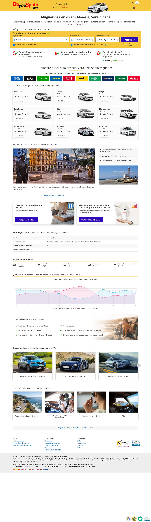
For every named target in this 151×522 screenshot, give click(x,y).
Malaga (42, 460)
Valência (135, 460)
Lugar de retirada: (19, 36)
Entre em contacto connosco (22, 445)
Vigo (21, 462)
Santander (87, 460)
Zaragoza (26, 462)
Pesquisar (129, 39)
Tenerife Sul (127, 460)
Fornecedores (82, 443)
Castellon (57, 458)
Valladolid (16, 462)
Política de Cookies (51, 445)
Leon (25, 460)
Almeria (21, 458)
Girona (93, 458)
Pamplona (66, 460)
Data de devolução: (102, 36)
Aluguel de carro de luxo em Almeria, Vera (115, 161)
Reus (71, 460)
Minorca (53, 460)
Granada (108, 458)
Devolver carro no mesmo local (26, 45)
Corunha (64, 458)
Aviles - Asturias (29, 458)
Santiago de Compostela (99, 460)
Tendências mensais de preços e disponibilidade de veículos (75, 279)
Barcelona (45, 458)
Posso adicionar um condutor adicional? (115, 156)
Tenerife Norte (118, 460)
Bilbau (51, 458)
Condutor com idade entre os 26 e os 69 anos (90, 45)
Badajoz (38, 458)
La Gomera (124, 458)
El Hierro (70, 458)
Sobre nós (48, 441)
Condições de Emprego (53, 450)
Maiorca (36, 460)
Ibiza (113, 458)
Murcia (60, 460)
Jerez (118, 458)
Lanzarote (20, 460)
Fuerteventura (79, 458)
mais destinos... (35, 462)
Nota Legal (48, 447)
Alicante (15, 458)
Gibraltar (87, 458)
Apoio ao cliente (18, 441)
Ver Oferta (19, 101)
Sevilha (110, 460)
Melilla (48, 460)
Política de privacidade (52, 443)
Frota (79, 441)
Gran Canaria (100, 458)
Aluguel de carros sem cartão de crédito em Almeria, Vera (116, 151)
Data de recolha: (75, 36)
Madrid (30, 460)
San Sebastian (79, 460)
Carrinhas (80, 445)
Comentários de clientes (21, 443)
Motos (79, 447)
